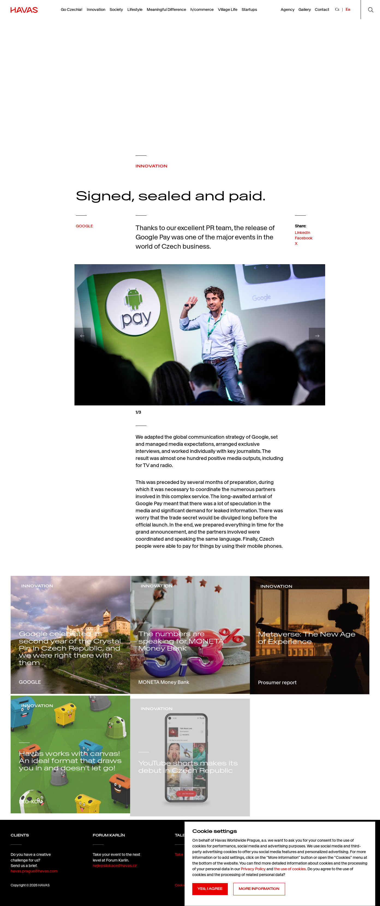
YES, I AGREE (210, 889)
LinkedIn (302, 241)
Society (116, 9)
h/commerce (202, 9)
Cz (337, 9)
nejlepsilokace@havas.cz (115, 881)
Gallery (304, 9)
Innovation (96, 9)
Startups (249, 9)
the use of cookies (290, 868)
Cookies (181, 885)
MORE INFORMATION (259, 889)
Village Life (227, 9)
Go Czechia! (71, 9)
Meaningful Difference (166, 9)
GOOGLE (84, 231)
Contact (322, 9)
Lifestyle (134, 9)
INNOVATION (151, 166)
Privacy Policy (253, 868)
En (348, 9)
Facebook (304, 246)
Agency (288, 9)
